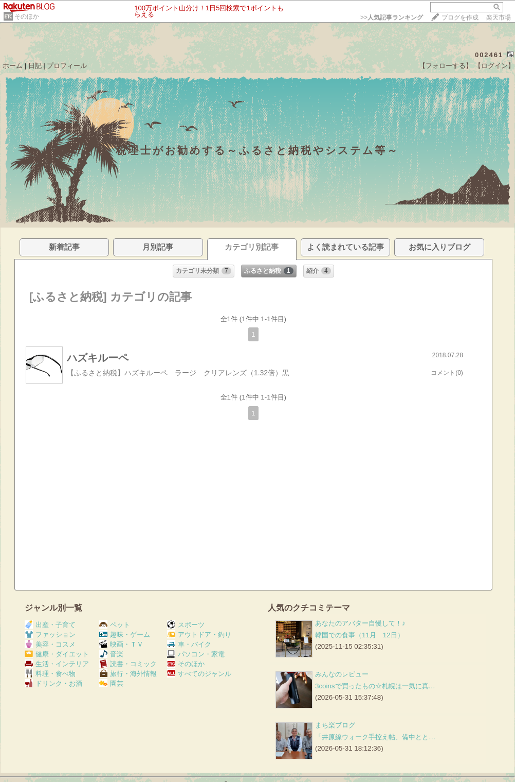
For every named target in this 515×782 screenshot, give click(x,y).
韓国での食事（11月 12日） (359, 635)
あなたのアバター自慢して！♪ (360, 623)
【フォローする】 (445, 65)
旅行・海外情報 (128, 673)
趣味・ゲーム (124, 634)
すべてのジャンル (199, 673)
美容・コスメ (50, 644)
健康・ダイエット (57, 654)
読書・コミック (128, 664)
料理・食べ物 (50, 673)
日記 (35, 65)
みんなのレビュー (342, 674)
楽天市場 (498, 17)
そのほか (26, 16)
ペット (114, 625)
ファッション (50, 634)
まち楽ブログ (335, 725)
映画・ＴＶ (121, 644)
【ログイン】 (494, 65)
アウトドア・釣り (199, 634)
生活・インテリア (57, 664)
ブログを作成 (460, 17)
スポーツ (186, 625)
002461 (489, 55)
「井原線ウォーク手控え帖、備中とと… (375, 737)
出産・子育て (50, 625)
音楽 (111, 654)
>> (391, 17)
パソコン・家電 (196, 654)
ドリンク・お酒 (53, 683)
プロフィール (67, 65)
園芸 (111, 683)
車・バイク (189, 644)
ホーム (13, 65)
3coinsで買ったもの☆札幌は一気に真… (375, 686)
